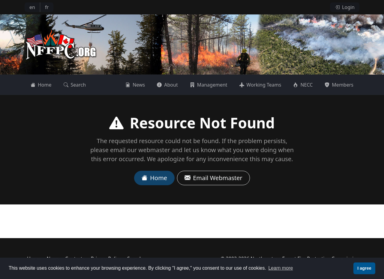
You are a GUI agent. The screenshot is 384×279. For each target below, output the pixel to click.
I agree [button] (364, 268)
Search (75, 84)
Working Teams (260, 84)
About (167, 84)
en (32, 7)
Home (41, 84)
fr (47, 7)
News (135, 84)
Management (208, 84)
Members (339, 84)
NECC (303, 84)
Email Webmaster (213, 178)
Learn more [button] (280, 268)
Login (345, 7)
